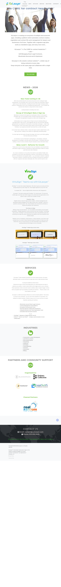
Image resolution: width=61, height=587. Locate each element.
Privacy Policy (11, 455)
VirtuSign (35, 4)
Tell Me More (30, 74)
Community (56, 4)
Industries (48, 4)
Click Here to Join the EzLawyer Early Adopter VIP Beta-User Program (30, 439)
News (30, 4)
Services (42, 4)
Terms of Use (11, 458)
